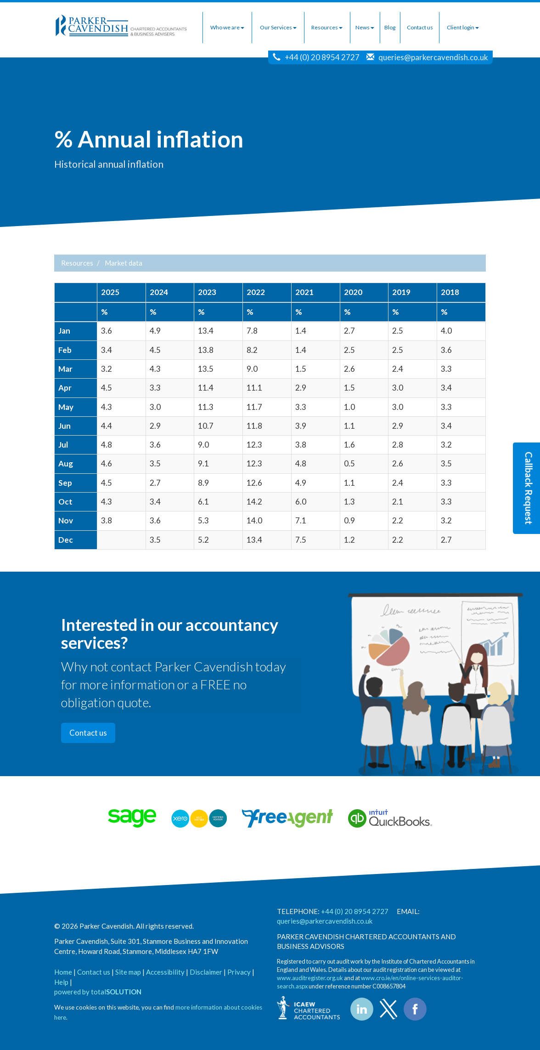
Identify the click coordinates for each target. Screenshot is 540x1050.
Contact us (420, 27)
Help (61, 982)
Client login (463, 27)
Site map (128, 972)
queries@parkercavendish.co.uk (433, 57)
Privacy (239, 972)
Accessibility (165, 972)
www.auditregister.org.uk (310, 978)
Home (63, 972)
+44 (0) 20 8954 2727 (322, 57)
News (364, 27)
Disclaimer (206, 972)
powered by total (97, 992)
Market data (123, 263)
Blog (389, 27)
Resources (327, 27)
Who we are (227, 27)
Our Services (278, 27)
